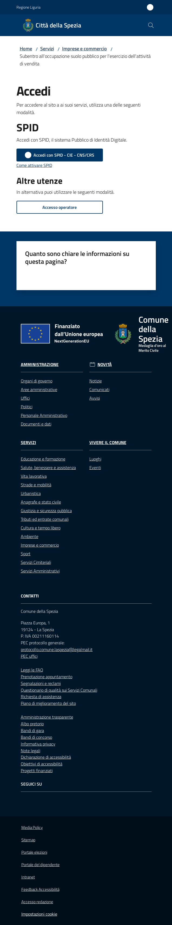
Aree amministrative (39, 389)
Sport (26, 553)
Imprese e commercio (84, 48)
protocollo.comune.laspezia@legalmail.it (57, 649)
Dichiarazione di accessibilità (46, 757)
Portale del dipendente (40, 864)
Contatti (30, 596)
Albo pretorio (32, 723)
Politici (26, 406)
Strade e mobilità (36, 484)
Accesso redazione (37, 902)
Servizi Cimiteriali (36, 562)
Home (26, 48)
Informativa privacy (38, 744)
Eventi (95, 467)
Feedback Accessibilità (40, 889)
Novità (104, 364)
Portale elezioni (34, 852)
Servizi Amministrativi (40, 571)
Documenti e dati (36, 424)
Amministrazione (40, 364)
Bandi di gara (32, 730)
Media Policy (32, 827)
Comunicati (99, 389)
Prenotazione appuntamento (46, 676)
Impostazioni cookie (39, 914)
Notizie (95, 381)
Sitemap (28, 840)
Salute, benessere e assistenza (48, 467)
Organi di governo (36, 381)
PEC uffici (29, 656)
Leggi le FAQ (32, 670)
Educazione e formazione (43, 459)
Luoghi (95, 459)
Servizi (47, 48)
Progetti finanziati (37, 770)
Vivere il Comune (107, 442)
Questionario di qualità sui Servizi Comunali (59, 690)
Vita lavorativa (34, 476)
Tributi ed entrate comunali (45, 519)
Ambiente (29, 536)
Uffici (25, 398)
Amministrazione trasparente (47, 717)
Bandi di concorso (36, 737)
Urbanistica (31, 493)
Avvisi (94, 398)
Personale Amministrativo (44, 415)
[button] (151, 25)
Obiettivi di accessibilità (41, 764)
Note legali (30, 750)
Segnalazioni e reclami (41, 683)
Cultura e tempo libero (40, 528)
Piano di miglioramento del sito (48, 703)
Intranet (28, 877)
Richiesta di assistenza (41, 696)
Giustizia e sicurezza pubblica (46, 510)
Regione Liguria (28, 7)
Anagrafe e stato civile (41, 502)
